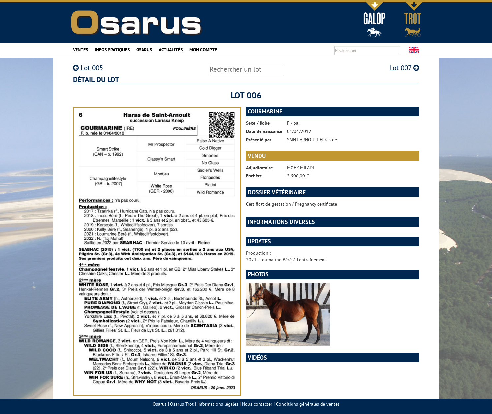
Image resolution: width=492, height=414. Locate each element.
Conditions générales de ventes (308, 404)
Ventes (80, 50)
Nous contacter (257, 404)
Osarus (144, 50)
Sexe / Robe (258, 123)
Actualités (171, 50)
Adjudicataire (259, 168)
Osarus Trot (182, 404)
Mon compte (203, 50)
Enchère (254, 176)
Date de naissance (264, 131)
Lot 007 (404, 67)
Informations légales (217, 404)
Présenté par (258, 140)
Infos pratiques (112, 50)
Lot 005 (88, 67)
